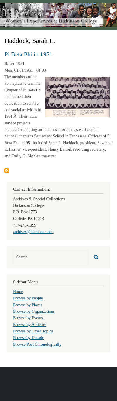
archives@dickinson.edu (33, 231)
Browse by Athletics (29, 324)
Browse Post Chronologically (37, 344)
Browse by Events (28, 318)
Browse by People (28, 298)
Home (18, 291)
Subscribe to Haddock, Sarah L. (6, 170)
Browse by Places (27, 305)
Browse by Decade (28, 337)
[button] (77, 96)
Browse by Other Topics (33, 331)
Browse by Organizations (34, 311)
